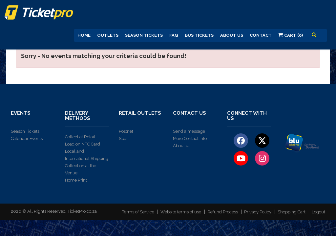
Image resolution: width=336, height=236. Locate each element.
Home (84, 35)
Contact (261, 35)
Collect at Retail (80, 136)
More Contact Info (190, 138)
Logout (318, 211)
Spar (123, 138)
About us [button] (231, 35)
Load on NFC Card (82, 144)
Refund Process (222, 211)
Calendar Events (27, 138)
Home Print (76, 180)
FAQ (173, 35)
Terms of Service (138, 211)
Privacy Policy (257, 211)
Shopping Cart (291, 211)
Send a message (189, 131)
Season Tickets (144, 35)
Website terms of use (180, 211)
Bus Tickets (199, 35)
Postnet (126, 131)
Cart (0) (290, 35)
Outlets (107, 35)
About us (181, 145)
